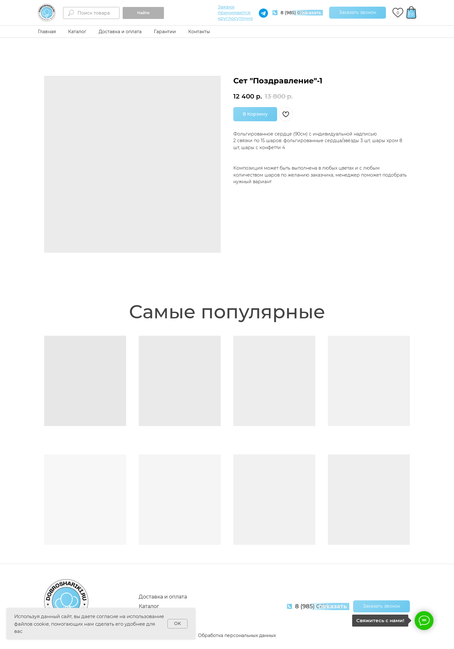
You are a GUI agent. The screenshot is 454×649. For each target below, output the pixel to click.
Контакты (199, 31)
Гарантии (165, 31)
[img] (46, 12)
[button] (357, 13)
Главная (47, 31)
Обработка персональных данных (237, 635)
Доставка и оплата (120, 31)
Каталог (77, 31)
